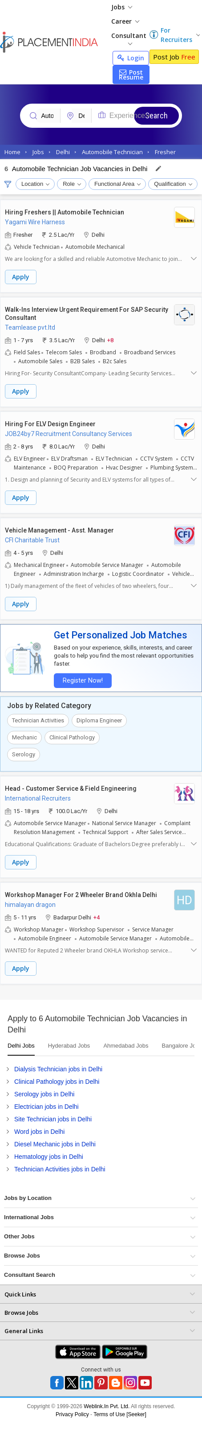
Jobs (121, 7)
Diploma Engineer (99, 720)
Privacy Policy (72, 1414)
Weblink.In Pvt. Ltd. (106, 1406)
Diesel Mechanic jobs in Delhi (55, 1144)
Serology (23, 754)
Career (125, 21)
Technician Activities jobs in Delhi (59, 1169)
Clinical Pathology (72, 737)
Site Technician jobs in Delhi (53, 1119)
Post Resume (131, 74)
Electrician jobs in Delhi (46, 1106)
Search (156, 115)
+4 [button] (96, 917)
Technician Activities (38, 720)
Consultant (128, 38)
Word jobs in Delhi (39, 1131)
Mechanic (24, 737)
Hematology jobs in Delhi (48, 1156)
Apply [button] (20, 277)
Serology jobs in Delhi (44, 1094)
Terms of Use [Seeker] (119, 1414)
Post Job (174, 56)
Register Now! (83, 680)
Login (130, 58)
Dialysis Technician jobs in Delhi (58, 1069)
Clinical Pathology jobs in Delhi (56, 1081)
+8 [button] (110, 340)
